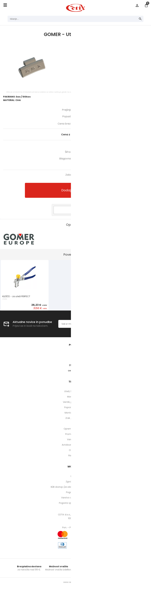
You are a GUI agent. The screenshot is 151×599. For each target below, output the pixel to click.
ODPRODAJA (75, 450)
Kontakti (75, 359)
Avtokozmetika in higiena (75, 444)
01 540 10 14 (75, 365)
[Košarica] (146, 5)
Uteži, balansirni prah (75, 391)
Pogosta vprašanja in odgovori (75, 503)
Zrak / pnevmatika (75, 418)
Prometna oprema (75, 434)
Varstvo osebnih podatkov (75, 497)
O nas (75, 354)
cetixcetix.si (75, 370)
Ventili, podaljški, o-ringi (75, 402)
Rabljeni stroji (75, 455)
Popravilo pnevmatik (75, 407)
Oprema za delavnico (75, 428)
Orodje (75, 423)
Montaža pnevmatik (76, 412)
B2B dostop (75, 486)
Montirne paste (75, 396)
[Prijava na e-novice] (115, 324)
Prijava (137, 5)
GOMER (87, 158)
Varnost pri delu (75, 439)
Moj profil (76, 476)
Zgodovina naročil (75, 481)
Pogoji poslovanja (75, 492)
